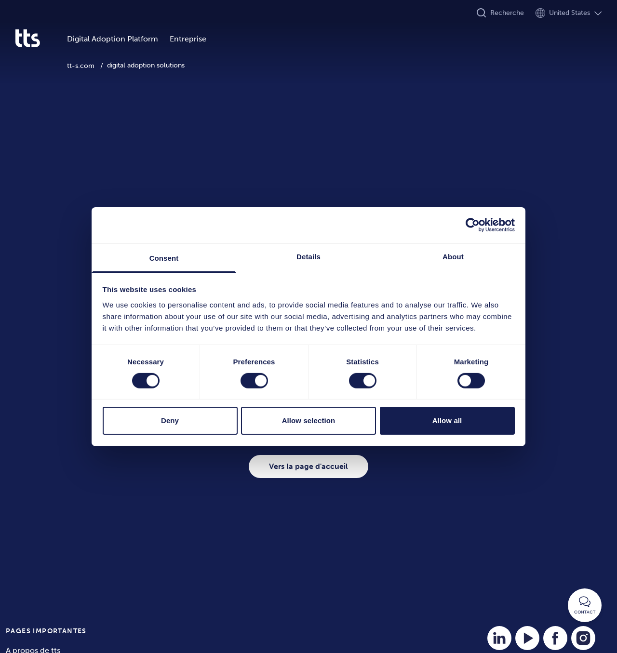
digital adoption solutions (146, 65)
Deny (170, 420)
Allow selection (308, 420)
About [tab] (453, 256)
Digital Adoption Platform (112, 38)
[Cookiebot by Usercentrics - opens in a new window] (472, 225)
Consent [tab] (164, 257)
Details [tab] (308, 256)
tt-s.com (80, 66)
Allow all (447, 420)
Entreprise (188, 38)
